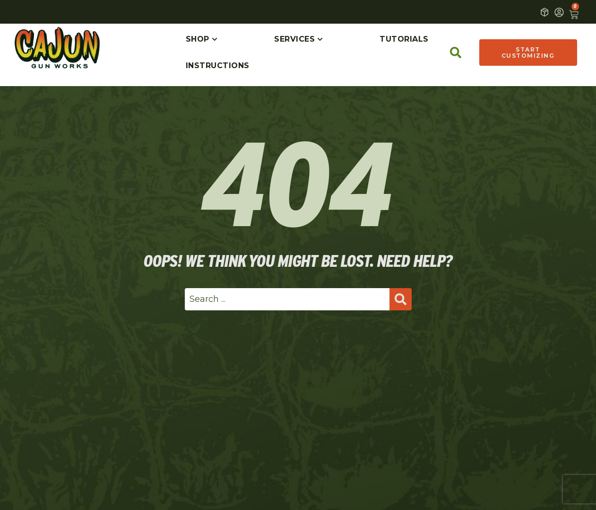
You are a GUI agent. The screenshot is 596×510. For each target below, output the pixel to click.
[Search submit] (400, 299)
